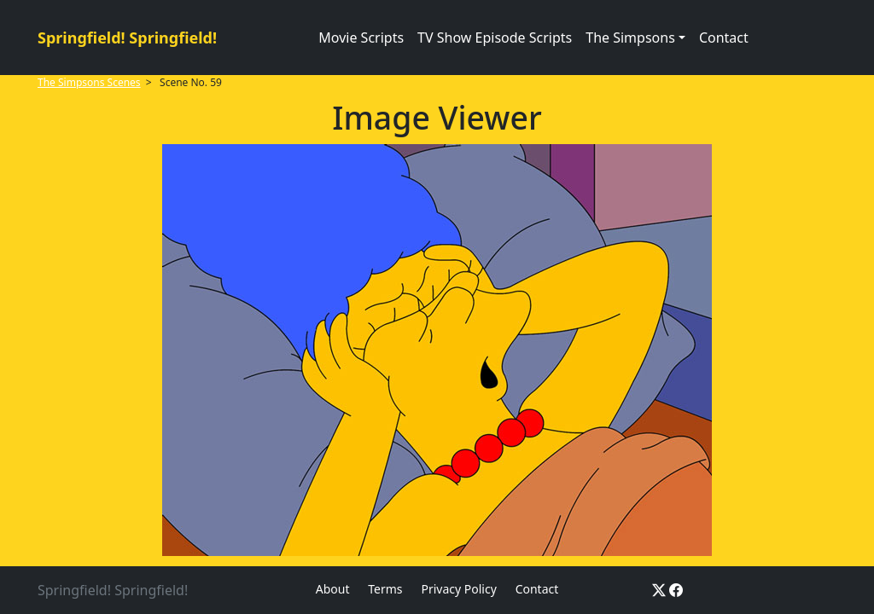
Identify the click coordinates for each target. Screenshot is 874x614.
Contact (724, 37)
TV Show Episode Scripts (494, 37)
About (333, 589)
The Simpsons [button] (630, 37)
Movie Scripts (361, 37)
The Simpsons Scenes (89, 82)
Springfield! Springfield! (127, 37)
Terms (385, 589)
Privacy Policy (458, 589)
